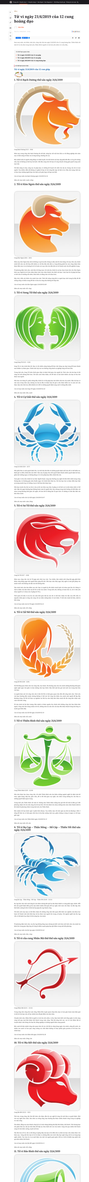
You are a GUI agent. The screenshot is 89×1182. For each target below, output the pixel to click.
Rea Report (41, 2)
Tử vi (15, 11)
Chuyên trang (32, 2)
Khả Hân (21, 27)
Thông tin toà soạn (71, 2)
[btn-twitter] (76, 38)
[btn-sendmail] (79, 38)
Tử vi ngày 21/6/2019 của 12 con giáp (29, 55)
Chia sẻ (18, 37)
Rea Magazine (48, 2)
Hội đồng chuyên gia (59, 2)
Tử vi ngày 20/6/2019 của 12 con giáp (29, 58)
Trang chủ (16, 2)
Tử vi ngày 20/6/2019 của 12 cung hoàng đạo (31, 60)
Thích (24, 37)
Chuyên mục (23, 2)
